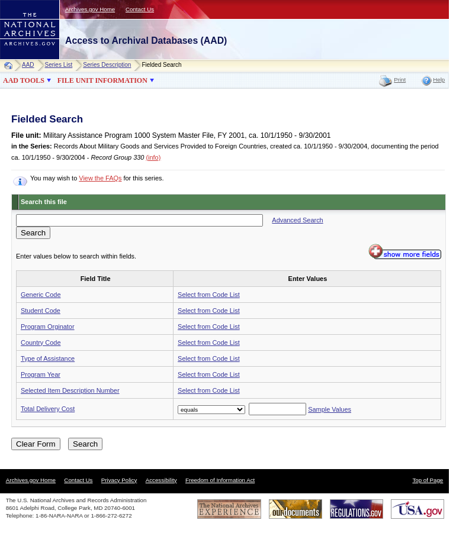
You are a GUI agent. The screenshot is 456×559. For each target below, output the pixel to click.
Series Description (107, 65)
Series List (59, 65)
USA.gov (417, 509)
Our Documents (295, 509)
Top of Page (427, 480)
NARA (18, 59)
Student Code (40, 310)
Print (400, 79)
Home (11, 65)
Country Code (40, 342)
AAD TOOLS (23, 80)
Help (439, 79)
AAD (28, 65)
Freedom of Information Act (220, 480)
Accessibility (161, 480)
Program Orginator (48, 326)
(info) (153, 157)
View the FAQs (100, 178)
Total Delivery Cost (48, 408)
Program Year (40, 374)
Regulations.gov (356, 509)
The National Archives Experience (229, 509)
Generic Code (40, 294)
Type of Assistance (48, 358)
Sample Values (329, 409)
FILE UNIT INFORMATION (102, 80)
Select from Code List (209, 294)
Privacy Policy (119, 480)
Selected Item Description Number (70, 390)
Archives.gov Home (90, 9)
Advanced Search (297, 220)
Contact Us (140, 9)
